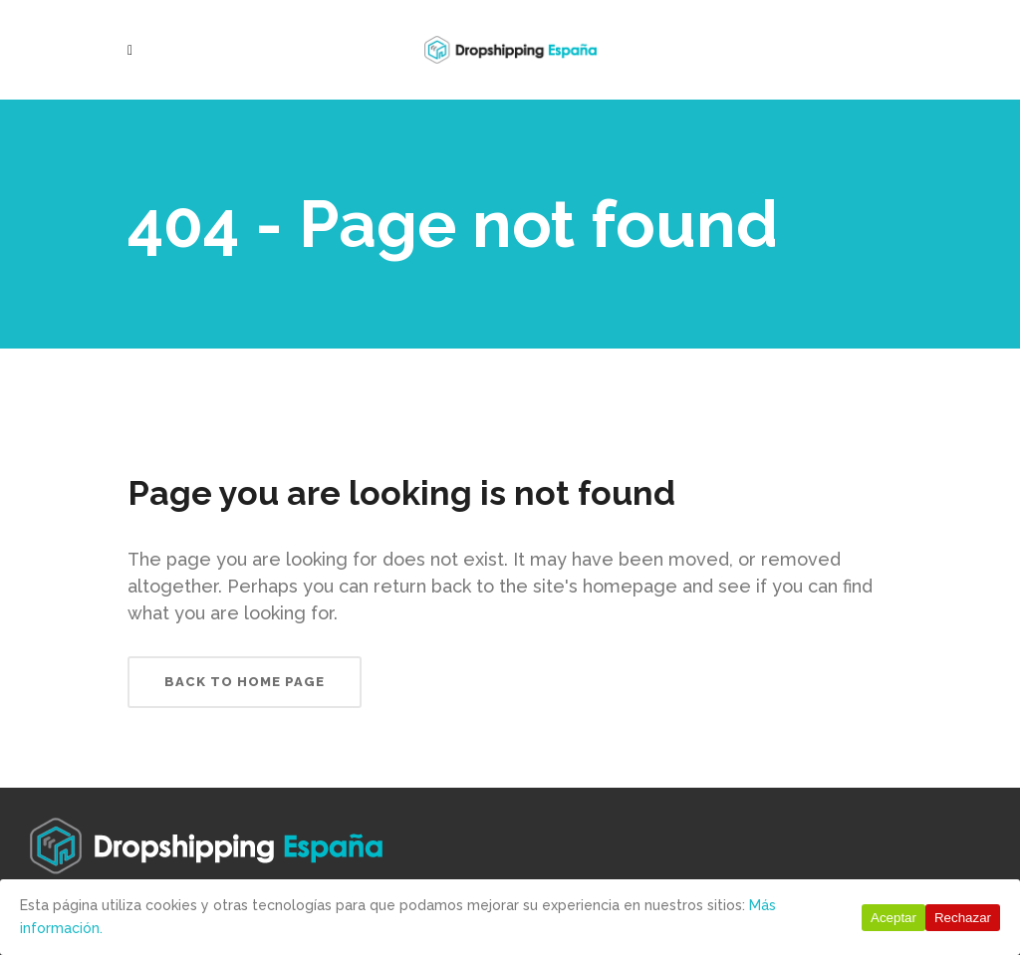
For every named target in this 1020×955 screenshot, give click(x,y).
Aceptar (893, 917)
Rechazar (962, 917)
